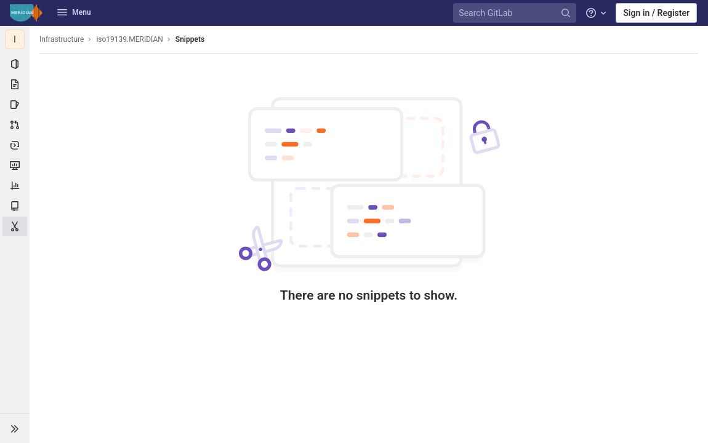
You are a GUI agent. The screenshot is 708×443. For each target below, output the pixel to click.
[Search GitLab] (516, 13)
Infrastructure (61, 39)
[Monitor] (14, 165)
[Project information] (14, 64)
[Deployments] (14, 145)
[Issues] (14, 104)
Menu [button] (74, 12)
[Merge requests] (14, 125)
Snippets (189, 39)
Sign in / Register (656, 13)
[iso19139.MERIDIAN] (14, 39)
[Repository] (14, 84)
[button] (15, 428)
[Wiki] (14, 206)
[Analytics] (14, 186)
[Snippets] (14, 226)
